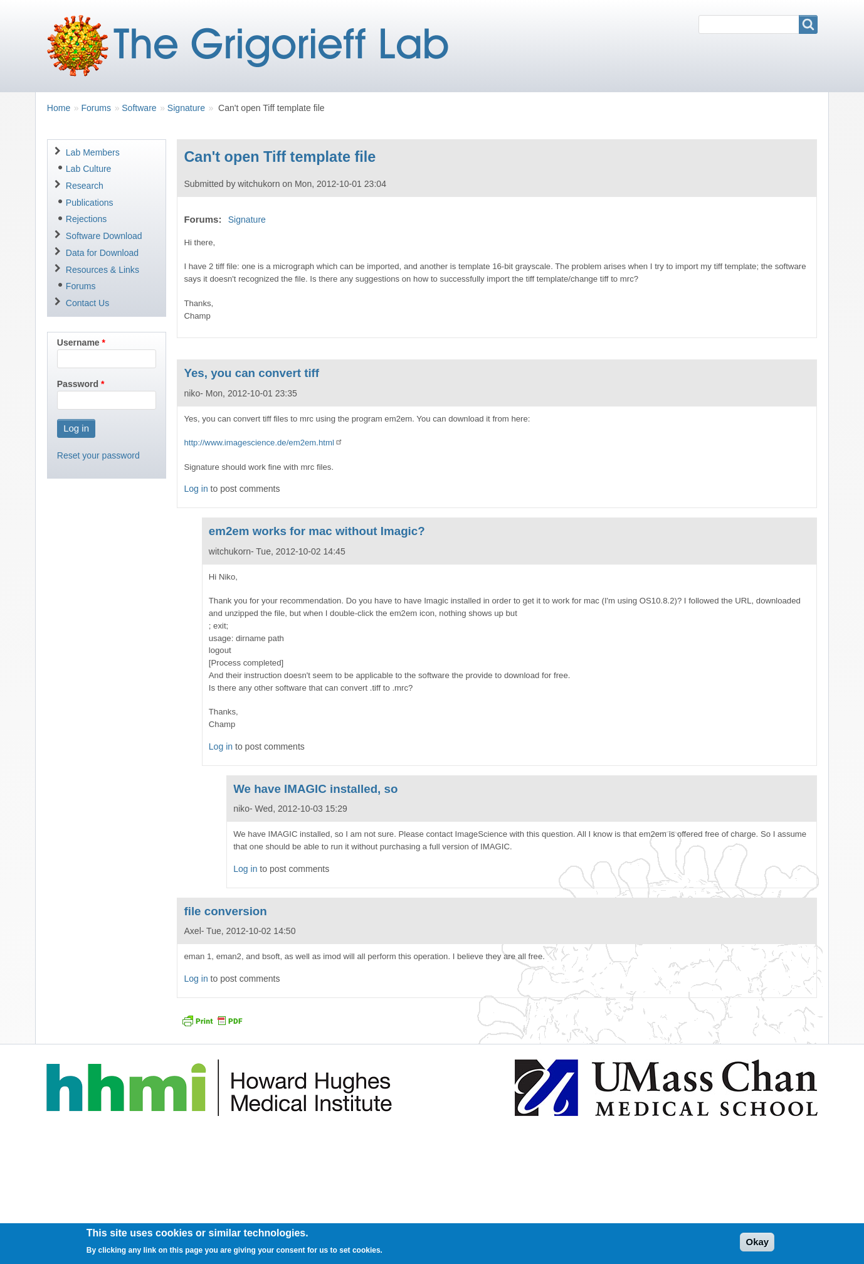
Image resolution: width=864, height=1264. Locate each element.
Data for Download (102, 253)
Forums (96, 108)
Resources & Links (102, 270)
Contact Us (87, 303)
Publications (89, 203)
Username (78, 342)
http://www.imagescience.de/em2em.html (263, 442)
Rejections (86, 219)
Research (84, 186)
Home (58, 108)
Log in (196, 489)
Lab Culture (89, 169)
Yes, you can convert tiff (251, 373)
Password (77, 384)
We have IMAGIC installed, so (315, 788)
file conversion (225, 911)
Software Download (104, 236)
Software (139, 108)
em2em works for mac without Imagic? (317, 531)
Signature (186, 108)
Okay (757, 1246)
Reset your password (98, 455)
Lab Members (93, 152)
